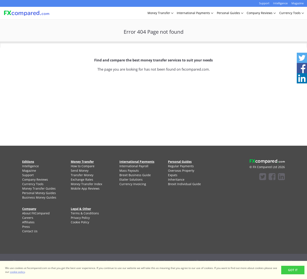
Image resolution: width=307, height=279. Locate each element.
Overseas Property (181, 171)
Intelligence (280, 3)
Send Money (79, 171)
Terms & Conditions (85, 213)
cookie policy (17, 272)
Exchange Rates (82, 179)
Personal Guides (180, 162)
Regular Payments (181, 166)
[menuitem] (41, 166)
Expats (172, 175)
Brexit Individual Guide (184, 184)
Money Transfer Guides (39, 188)
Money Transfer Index (86, 184)
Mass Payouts (129, 171)
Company (29, 209)
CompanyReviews (261, 13)
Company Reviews (35, 179)
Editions (28, 162)
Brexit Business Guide (135, 175)
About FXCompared (36, 213)
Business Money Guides (39, 197)
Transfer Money (82, 175)
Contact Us (30, 231)
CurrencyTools (291, 13)
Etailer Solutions (131, 179)
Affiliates (28, 222)
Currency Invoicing (132, 184)
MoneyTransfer (160, 13)
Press (26, 227)
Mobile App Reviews (85, 188)
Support (264, 3)
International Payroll (133, 166)
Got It (293, 270)
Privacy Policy (80, 218)
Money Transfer (82, 162)
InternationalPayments (195, 13)
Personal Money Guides (39, 193)
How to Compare (82, 166)
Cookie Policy (80, 222)
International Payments (136, 162)
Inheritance (176, 179)
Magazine (297, 3)
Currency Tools (32, 184)
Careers (27, 218)
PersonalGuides (230, 13)
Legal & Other (81, 209)
